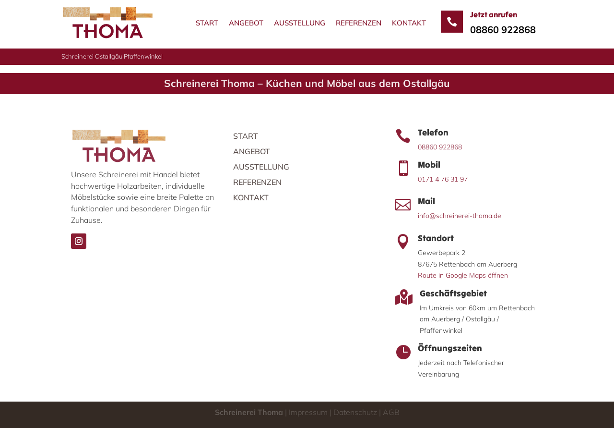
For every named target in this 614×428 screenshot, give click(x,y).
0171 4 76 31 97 (443, 179)
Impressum (308, 412)
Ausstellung (299, 22)
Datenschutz (354, 412)
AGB (390, 412)
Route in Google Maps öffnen (463, 275)
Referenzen (358, 22)
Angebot (246, 22)
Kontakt (409, 22)
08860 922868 (503, 30)
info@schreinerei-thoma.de (459, 215)
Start (207, 22)
